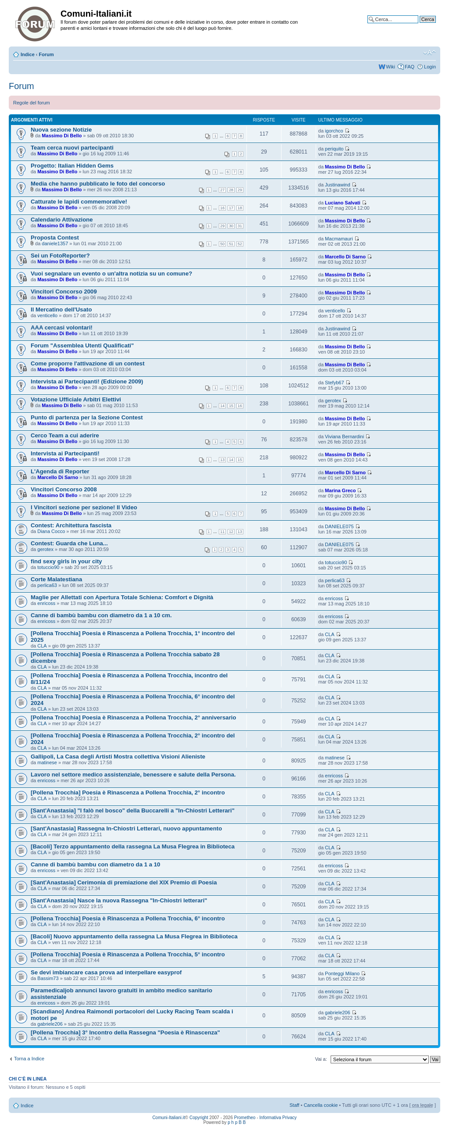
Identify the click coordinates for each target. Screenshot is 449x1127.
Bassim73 (47, 978)
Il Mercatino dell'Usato (61, 309)
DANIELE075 (339, 526)
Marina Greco (340, 490)
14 (222, 406)
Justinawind (337, 184)
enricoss (46, 603)
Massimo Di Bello (62, 135)
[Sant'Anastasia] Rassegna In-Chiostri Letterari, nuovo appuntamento (126, 828)
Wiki (390, 66)
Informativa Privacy (278, 1117)
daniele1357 (55, 243)
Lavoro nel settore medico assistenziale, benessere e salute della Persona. (133, 774)
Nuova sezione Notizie (61, 129)
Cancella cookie (321, 1105)
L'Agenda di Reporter (60, 471)
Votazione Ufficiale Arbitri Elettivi (76, 399)
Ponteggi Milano (342, 973)
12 (231, 532)
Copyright (198, 1117)
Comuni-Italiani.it (168, 1117)
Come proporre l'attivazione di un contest (88, 363)
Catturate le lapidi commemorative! (79, 201)
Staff (294, 1105)
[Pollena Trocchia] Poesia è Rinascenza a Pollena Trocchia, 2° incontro (128, 792)
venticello (47, 315)
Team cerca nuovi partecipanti (72, 147)
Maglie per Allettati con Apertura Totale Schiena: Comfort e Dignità (122, 597)
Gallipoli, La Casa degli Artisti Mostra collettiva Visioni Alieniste (118, 756)
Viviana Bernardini (344, 436)
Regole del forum (31, 102)
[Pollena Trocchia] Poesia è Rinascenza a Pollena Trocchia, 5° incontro (128, 954)
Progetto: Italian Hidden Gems (72, 165)
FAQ (409, 66)
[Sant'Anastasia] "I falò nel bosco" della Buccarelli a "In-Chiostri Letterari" (133, 810)
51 (231, 244)
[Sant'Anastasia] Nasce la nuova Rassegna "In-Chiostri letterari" (119, 900)
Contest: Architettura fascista (71, 525)
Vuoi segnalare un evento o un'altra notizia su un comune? (111, 273)
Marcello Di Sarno (345, 256)
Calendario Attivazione (62, 219)
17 (231, 208)
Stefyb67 (334, 382)
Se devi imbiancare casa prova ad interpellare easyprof (106, 972)
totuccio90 (48, 567)
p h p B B (237, 1122)
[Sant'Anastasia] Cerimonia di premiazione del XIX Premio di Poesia (124, 882)
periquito (334, 148)
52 (240, 244)
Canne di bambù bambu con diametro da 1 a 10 (95, 864)
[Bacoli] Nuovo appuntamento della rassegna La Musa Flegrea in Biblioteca (134, 936)
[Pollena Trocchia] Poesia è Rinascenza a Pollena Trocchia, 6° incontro (128, 918)
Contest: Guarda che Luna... (69, 543)
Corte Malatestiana (56, 579)
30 (231, 226)
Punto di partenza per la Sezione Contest (87, 417)
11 (222, 532)
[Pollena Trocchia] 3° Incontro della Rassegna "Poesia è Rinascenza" (125, 1032)
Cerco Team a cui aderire (65, 435)
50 (222, 244)
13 (222, 460)
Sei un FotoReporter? (60, 255)
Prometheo (245, 1117)
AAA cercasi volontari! (62, 327)
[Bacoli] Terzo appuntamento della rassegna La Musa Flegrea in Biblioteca (133, 846)
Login (430, 66)
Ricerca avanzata (417, 26)
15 (231, 406)
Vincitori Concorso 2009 (64, 291)
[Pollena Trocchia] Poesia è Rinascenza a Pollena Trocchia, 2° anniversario (133, 717)
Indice (28, 54)
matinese (47, 762)
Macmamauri (339, 238)
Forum (46, 54)
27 (222, 190)
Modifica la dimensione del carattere (429, 53)
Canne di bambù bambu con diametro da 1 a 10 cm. (101, 615)
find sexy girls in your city (66, 561)
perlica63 (47, 585)
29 (240, 190)
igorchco (334, 130)
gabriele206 (50, 1024)
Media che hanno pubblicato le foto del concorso (98, 183)
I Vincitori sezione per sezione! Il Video (84, 507)
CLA (41, 645)
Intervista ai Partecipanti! (65, 453)
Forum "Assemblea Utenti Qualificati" (82, 345)
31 (240, 226)
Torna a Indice (29, 1058)
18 (240, 208)
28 (231, 190)
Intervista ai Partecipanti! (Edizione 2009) (87, 381)
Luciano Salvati (342, 202)
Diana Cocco (51, 531)
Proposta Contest (55, 237)
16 (222, 208)
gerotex (333, 400)
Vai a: (321, 1059)
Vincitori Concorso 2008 (64, 489)
